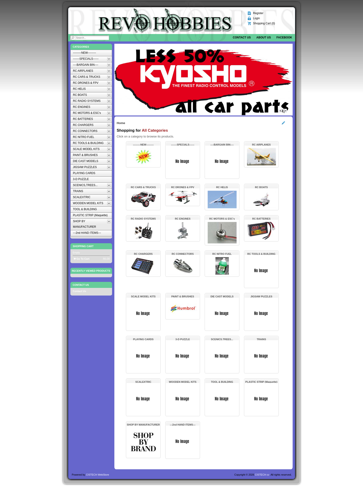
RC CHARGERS (143, 253)
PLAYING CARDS (143, 339)
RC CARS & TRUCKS (143, 187)
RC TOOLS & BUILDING (261, 253)
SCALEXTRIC (143, 381)
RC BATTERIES (261, 218)
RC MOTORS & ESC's (222, 218)
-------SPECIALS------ (182, 144)
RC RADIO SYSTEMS (143, 218)
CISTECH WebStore (97, 474)
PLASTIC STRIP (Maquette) (261, 381)
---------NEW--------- (143, 144)
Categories (81, 46)
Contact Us (79, 291)
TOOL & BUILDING (222, 381)
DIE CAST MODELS (222, 296)
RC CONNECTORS (183, 253)
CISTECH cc (262, 474)
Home (121, 123)
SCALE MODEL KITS (143, 296)
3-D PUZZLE (182, 339)
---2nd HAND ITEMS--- (183, 424)
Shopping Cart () (264, 23)
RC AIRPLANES (261, 144)
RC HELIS (222, 187)
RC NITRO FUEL (222, 253)
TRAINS (261, 339)
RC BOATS (261, 187)
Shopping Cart (83, 246)
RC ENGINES (182, 218)
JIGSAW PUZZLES (261, 296)
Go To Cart (81, 258)
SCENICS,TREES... (222, 339)
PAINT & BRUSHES (182, 296)
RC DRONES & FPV (182, 187)
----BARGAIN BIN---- (222, 144)
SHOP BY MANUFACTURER (143, 424)
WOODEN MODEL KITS (182, 381)
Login (256, 18)
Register (258, 13)
